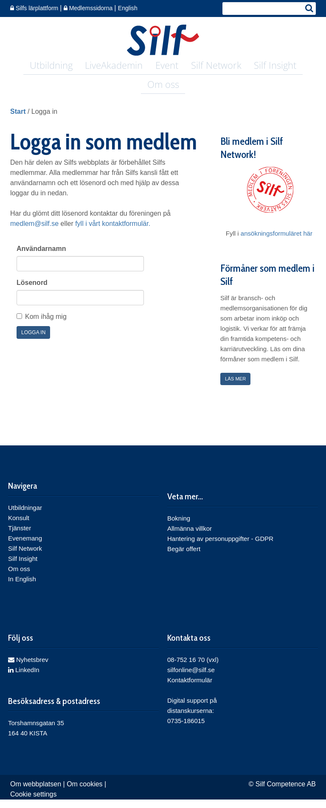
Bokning (178, 527)
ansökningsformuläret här (276, 241)
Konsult (18, 526)
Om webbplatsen (35, 792)
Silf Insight (274, 66)
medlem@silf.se (34, 232)
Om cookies (84, 792)
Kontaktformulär (189, 688)
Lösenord (32, 291)
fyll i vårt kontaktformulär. (112, 232)
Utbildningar (25, 516)
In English (22, 587)
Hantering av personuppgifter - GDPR (220, 547)
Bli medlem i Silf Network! (251, 156)
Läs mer (237, 387)
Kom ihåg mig (46, 325)
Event (166, 66)
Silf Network (215, 66)
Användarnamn (41, 257)
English (128, 8)
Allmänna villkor (189, 537)
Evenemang (25, 547)
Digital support (187, 708)
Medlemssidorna (89, 8)
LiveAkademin (114, 66)
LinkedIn (23, 678)
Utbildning (52, 66)
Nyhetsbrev (28, 668)
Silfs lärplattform (35, 8)
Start (17, 120)
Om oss (163, 89)
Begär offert (183, 557)
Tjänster (19, 537)
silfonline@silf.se (191, 678)
